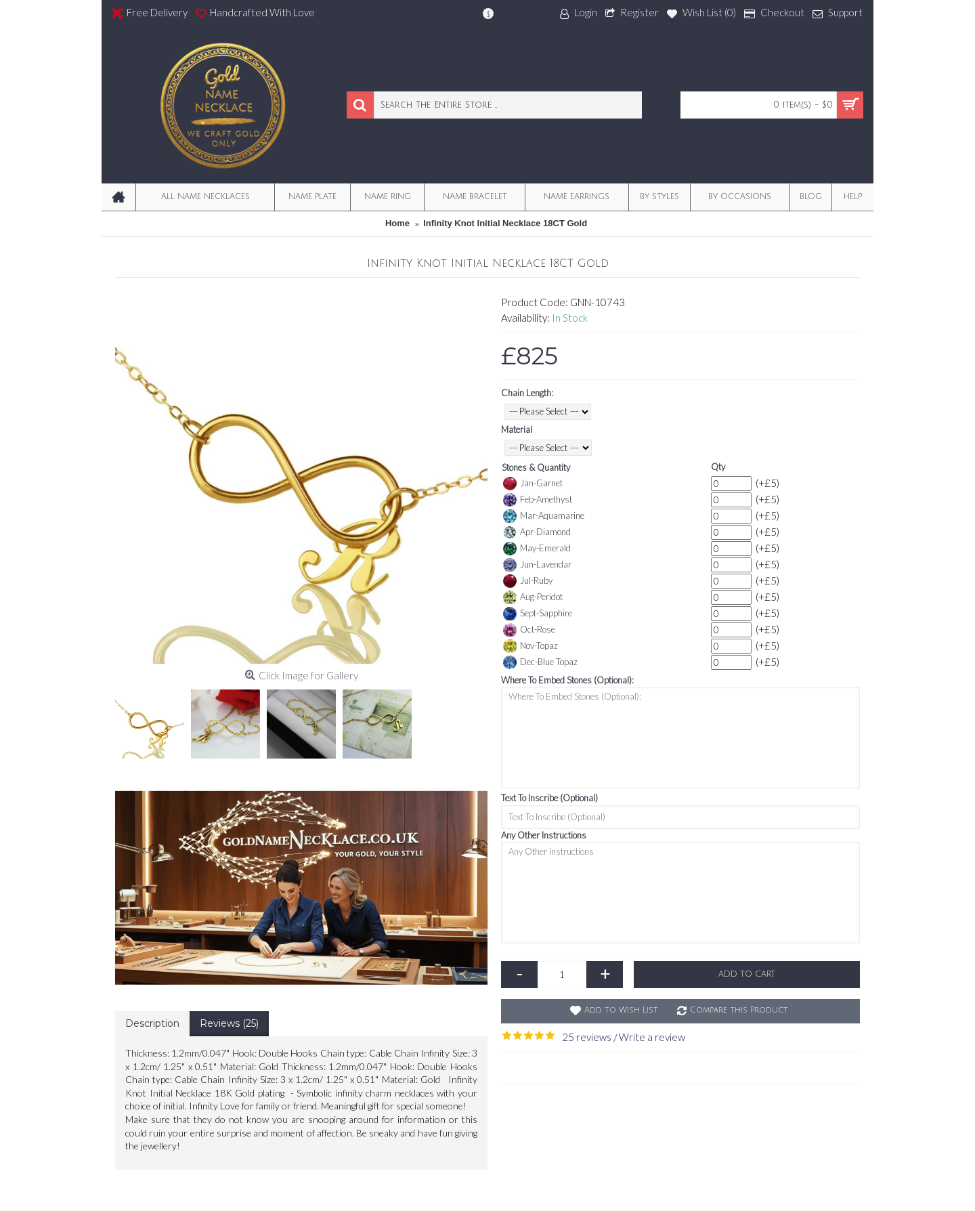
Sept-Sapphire (537, 613)
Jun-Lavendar (537, 565)
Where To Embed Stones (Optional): (567, 680)
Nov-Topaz (530, 646)
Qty (718, 466)
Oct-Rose (529, 630)
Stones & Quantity (536, 467)
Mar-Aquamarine (543, 516)
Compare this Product (739, 1010)
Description (152, 1023)
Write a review (652, 1037)
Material (516, 429)
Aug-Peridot (533, 597)
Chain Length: (527, 392)
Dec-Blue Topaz (540, 662)
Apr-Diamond (537, 532)
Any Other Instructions (543, 835)
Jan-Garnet (533, 483)
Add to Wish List (621, 1010)
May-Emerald (537, 548)
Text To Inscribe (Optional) (549, 797)
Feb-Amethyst (537, 500)
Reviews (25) (229, 1023)
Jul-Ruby (527, 581)
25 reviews (586, 1037)
